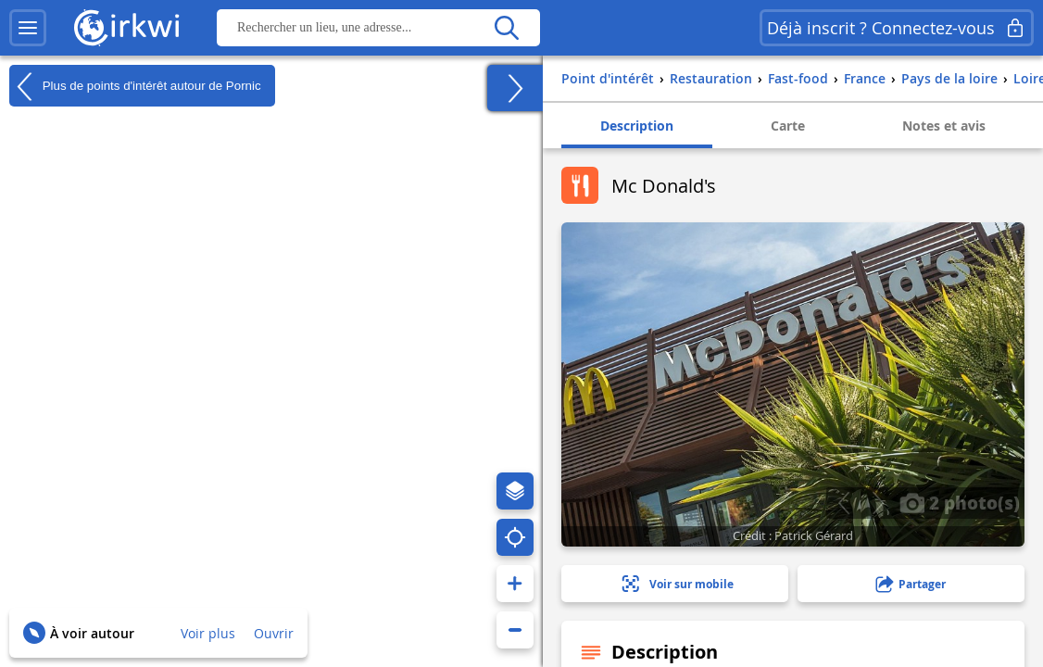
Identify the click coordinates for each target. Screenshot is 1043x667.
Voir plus (208, 633)
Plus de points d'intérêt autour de (135, 86)
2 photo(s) (959, 502)
